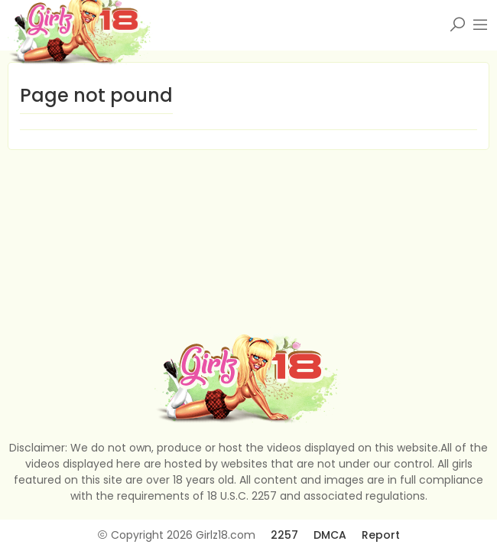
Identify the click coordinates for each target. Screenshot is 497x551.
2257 (284, 535)
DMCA (329, 535)
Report (381, 535)
